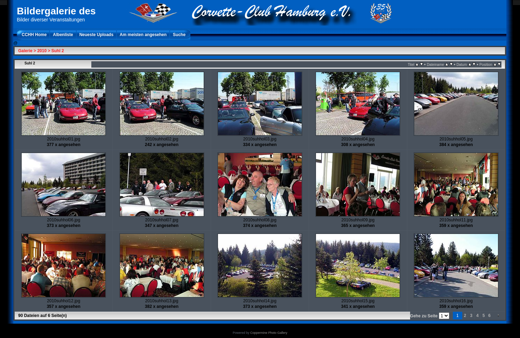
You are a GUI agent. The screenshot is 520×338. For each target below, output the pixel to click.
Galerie (25, 50)
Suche (179, 34)
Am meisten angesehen (143, 34)
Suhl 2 (57, 50)
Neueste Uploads (96, 34)
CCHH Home (34, 34)
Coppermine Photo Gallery (268, 332)
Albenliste (63, 34)
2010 (42, 50)
